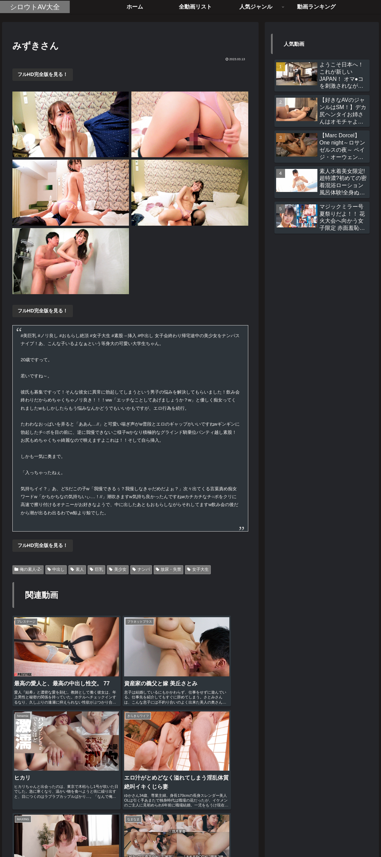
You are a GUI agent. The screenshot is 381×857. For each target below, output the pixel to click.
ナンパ (141, 569)
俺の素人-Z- (28, 569)
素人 (77, 569)
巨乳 (96, 569)
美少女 (118, 569)
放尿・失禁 (169, 569)
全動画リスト (183, 835)
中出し (56, 569)
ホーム (154, 835)
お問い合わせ (219, 835)
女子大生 (198, 569)
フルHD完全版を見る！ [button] (43, 74)
